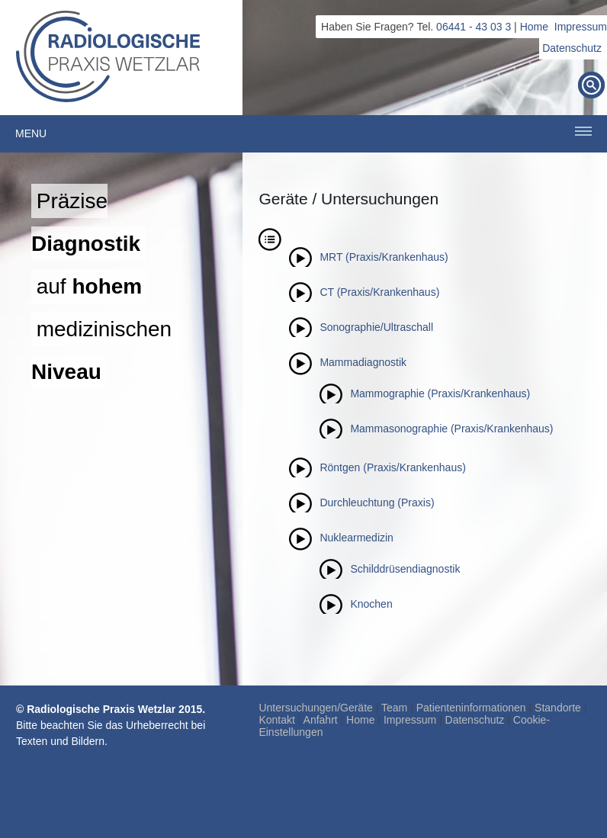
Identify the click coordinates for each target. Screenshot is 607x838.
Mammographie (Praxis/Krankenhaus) (440, 393)
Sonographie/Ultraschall (376, 327)
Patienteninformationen (471, 708)
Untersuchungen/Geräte (315, 708)
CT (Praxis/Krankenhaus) (379, 292)
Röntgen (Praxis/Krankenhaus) (392, 467)
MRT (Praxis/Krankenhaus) (384, 257)
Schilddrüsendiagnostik (405, 569)
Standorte (558, 708)
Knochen (371, 604)
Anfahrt (321, 720)
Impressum (580, 27)
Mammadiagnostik (363, 362)
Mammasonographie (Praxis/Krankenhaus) (451, 428)
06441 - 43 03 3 (473, 27)
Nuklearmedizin (356, 537)
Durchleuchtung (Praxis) (377, 502)
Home (534, 27)
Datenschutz (572, 48)
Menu (31, 133)
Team (394, 708)
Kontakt (276, 720)
